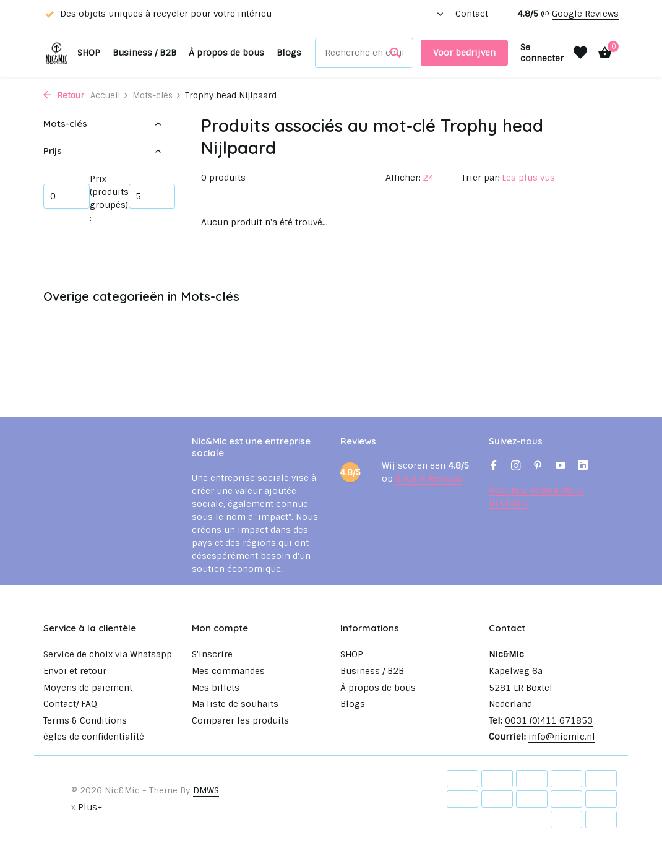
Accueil (109, 95)
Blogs (289, 52)
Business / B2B (144, 52)
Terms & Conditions (85, 720)
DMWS (206, 790)
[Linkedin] (583, 466)
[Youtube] (560, 466)
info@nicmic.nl (561, 736)
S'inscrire (212, 654)
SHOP (88, 52)
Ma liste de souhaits (235, 703)
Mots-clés (156, 95)
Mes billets (215, 687)
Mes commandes (228, 671)
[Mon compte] (542, 52)
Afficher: (403, 177)
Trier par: (481, 177)
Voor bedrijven (464, 52)
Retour (63, 95)
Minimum (66, 196)
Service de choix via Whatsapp (107, 654)
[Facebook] (494, 466)
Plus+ (90, 807)
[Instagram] (516, 466)
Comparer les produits (240, 720)
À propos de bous (226, 52)
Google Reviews (585, 13)
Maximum (152, 196)
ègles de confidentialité (93, 736)
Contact (471, 13)
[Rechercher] (364, 53)
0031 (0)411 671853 (549, 720)
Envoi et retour (74, 671)
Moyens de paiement (87, 687)
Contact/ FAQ (70, 703)
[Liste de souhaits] (580, 52)
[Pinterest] (538, 466)
